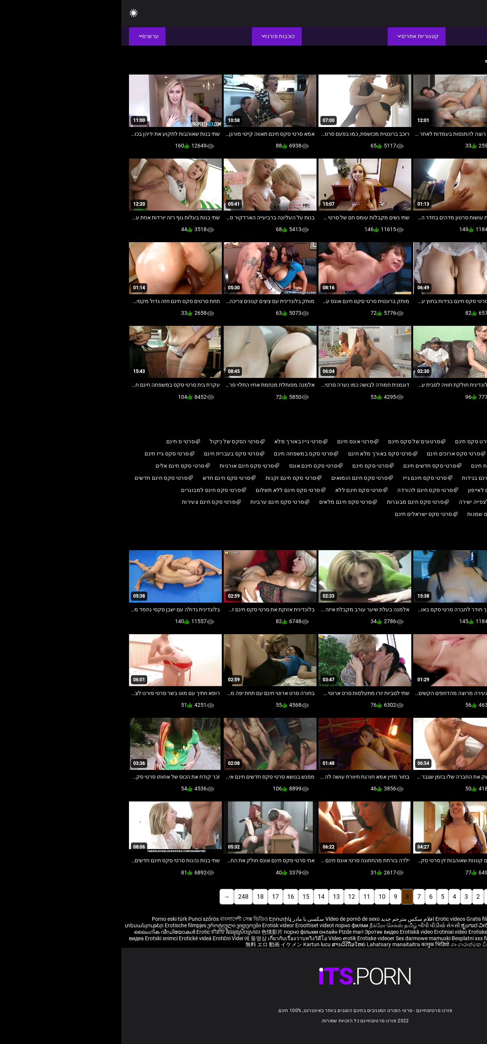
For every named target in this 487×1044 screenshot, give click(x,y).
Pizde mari (229, 932)
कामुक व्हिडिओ (479, 928)
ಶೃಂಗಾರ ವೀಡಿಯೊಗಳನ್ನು (366, 925)
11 (245, 896)
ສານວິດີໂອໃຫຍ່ (227, 944)
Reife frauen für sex (464, 919)
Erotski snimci (40, 938)
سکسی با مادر (187, 919)
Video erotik (221, 938)
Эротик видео (261, 932)
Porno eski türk (48, 919)
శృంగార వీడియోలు (454, 925)
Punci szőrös (82, 919)
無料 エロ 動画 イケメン (152, 944)
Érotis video (393, 944)
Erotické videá (74, 938)
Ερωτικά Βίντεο (467, 944)
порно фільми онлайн (189, 932)
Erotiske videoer (366, 932)
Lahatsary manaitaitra (272, 944)
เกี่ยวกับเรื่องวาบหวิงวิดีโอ (176, 938)
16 (169, 896)
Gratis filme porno (366, 919)
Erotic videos (329, 919)
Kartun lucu (196, 944)
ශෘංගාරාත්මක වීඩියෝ (354, 944)
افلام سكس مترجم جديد (286, 919)
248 (122, 896)
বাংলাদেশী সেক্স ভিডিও (122, 919)
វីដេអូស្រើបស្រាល (122, 932)
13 (215, 896)
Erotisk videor (157, 925)
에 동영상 (134, 938)
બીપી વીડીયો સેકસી (318, 925)
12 (230, 896)
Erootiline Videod (467, 938)
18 (138, 896)
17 (154, 896)
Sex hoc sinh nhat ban (414, 919)
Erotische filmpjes (64, 925)
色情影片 (151, 932)
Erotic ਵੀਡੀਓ (90, 932)
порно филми (230, 925)
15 (184, 896)
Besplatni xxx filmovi (354, 938)
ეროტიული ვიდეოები (113, 925)
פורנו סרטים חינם (427, 944)
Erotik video (393, 938)
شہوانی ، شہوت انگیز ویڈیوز (438, 932)
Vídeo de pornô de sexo (231, 919)
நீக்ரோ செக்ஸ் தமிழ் (272, 925)
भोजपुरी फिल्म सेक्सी (412, 925)
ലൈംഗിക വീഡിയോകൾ (44, 932)
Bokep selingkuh (427, 938)
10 (260, 896)
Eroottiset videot (194, 925)
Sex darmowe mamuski (301, 938)
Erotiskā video (296, 932)
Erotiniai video (330, 932)
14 (199, 896)
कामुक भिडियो (314, 944)
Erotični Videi (107, 938)
